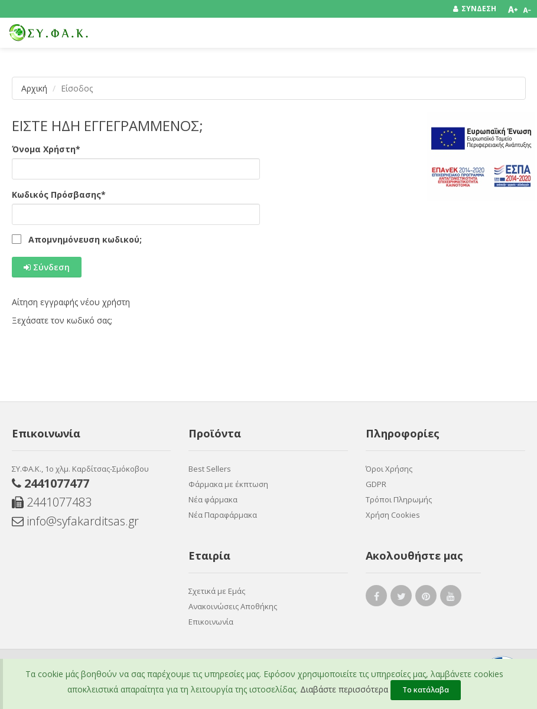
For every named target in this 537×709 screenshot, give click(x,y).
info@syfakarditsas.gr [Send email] (75, 521)
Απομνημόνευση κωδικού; (85, 239)
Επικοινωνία (210, 621)
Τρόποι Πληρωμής (399, 499)
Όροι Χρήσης (389, 468)
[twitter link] (401, 598)
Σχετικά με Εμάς (216, 591)
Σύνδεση (47, 267)
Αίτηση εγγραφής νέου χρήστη (71, 302)
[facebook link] (376, 598)
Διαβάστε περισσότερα (344, 689)
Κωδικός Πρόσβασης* (59, 194)
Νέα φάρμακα (212, 499)
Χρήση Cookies (393, 514)
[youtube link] (450, 598)
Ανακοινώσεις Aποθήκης (232, 606)
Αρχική (34, 88)
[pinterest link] (425, 598)
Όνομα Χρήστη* (46, 149)
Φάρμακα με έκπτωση (228, 484)
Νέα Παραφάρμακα (222, 514)
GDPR (376, 484)
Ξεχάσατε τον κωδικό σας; (62, 320)
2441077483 (52, 502)
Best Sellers (209, 468)
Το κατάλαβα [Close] (425, 690)
